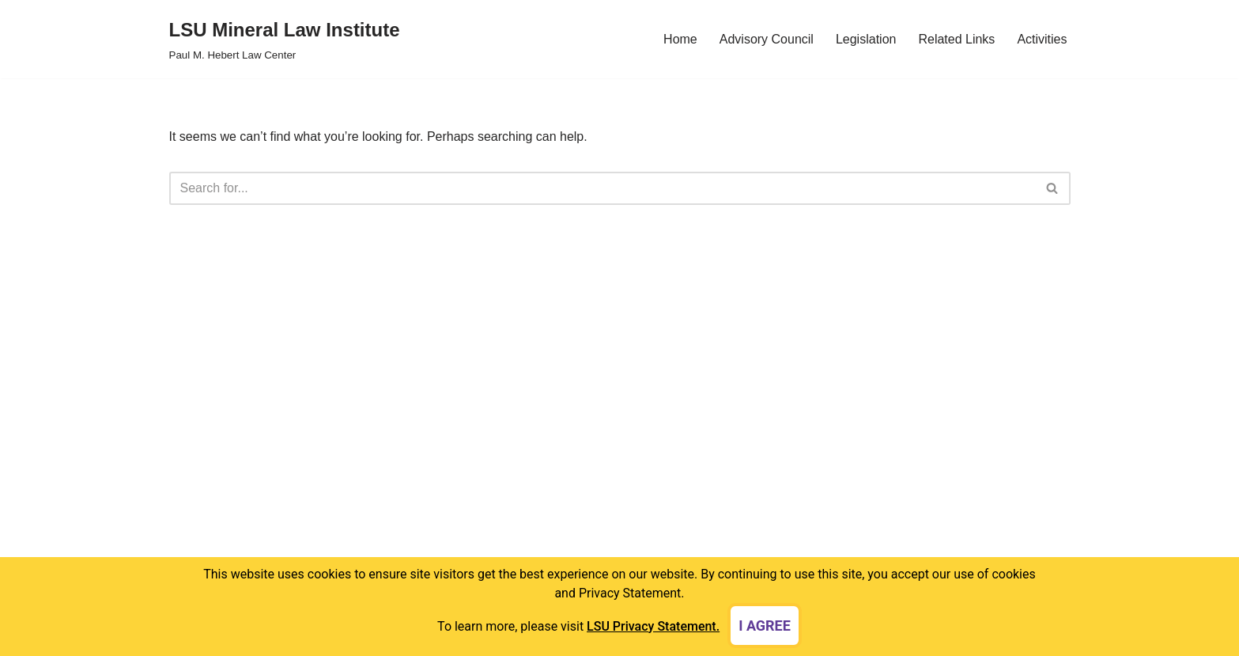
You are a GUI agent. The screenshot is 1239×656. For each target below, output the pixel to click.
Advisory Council (767, 39)
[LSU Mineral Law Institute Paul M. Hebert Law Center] (284, 39)
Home (680, 39)
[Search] (602, 188)
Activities (1042, 39)
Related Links (956, 39)
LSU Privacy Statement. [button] (653, 626)
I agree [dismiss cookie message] (764, 625)
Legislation (866, 39)
